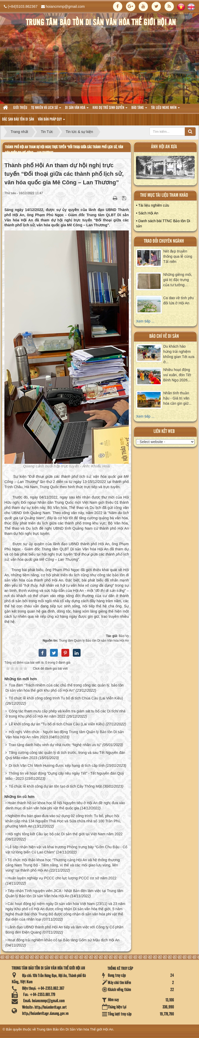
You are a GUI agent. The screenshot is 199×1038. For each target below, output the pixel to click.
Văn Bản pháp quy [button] (51, 121)
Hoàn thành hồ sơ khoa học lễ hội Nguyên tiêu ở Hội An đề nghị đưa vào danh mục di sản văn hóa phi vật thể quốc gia (65, 805)
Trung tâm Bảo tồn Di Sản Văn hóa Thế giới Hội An (75, 1029)
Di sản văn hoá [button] (77, 109)
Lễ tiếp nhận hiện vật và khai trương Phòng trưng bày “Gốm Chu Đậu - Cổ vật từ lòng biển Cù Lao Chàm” (66, 849)
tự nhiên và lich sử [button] (46, 109)
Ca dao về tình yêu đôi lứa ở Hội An (178, 300)
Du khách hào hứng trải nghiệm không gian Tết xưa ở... (178, 354)
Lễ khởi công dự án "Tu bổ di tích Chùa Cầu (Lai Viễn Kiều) (57, 724)
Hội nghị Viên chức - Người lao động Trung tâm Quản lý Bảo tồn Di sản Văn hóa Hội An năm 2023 (64, 734)
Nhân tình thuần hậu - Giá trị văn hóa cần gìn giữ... (177, 398)
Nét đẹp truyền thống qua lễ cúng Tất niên (177, 256)
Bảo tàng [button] (139, 109)
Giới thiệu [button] (20, 108)
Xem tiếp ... (145, 321)
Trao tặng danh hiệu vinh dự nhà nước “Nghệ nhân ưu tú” (55, 745)
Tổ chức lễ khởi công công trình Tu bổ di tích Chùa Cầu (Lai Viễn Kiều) (66, 698)
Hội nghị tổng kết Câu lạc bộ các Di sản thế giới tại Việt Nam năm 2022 (65, 834)
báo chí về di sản (164, 336)
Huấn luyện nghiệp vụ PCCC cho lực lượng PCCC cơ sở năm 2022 (62, 878)
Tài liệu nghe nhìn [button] (165, 109)
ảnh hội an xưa (164, 147)
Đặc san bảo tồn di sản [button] (18, 119)
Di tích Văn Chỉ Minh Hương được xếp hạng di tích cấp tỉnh (57, 765)
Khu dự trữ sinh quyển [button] (110, 109)
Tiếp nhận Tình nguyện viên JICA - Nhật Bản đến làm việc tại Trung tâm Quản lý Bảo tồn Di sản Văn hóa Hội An (64, 893)
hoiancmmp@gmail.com (65, 6)
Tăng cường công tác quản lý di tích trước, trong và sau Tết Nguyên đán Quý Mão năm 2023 (65, 755)
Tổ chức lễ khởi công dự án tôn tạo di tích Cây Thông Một (55, 786)
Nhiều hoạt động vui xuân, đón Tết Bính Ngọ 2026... (177, 375)
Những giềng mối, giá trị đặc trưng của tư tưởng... (177, 279)
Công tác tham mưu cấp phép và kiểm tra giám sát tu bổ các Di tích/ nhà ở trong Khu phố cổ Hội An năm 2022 (65, 713)
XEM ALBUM (165, 169)
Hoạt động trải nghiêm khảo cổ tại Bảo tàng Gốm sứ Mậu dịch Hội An (63, 940)
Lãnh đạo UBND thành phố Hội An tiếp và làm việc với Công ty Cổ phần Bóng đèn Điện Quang (64, 929)
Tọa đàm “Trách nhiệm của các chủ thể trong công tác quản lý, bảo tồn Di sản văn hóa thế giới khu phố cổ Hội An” (64, 687)
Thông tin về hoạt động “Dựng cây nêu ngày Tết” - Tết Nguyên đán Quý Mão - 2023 (64, 776)
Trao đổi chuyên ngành (164, 241)
